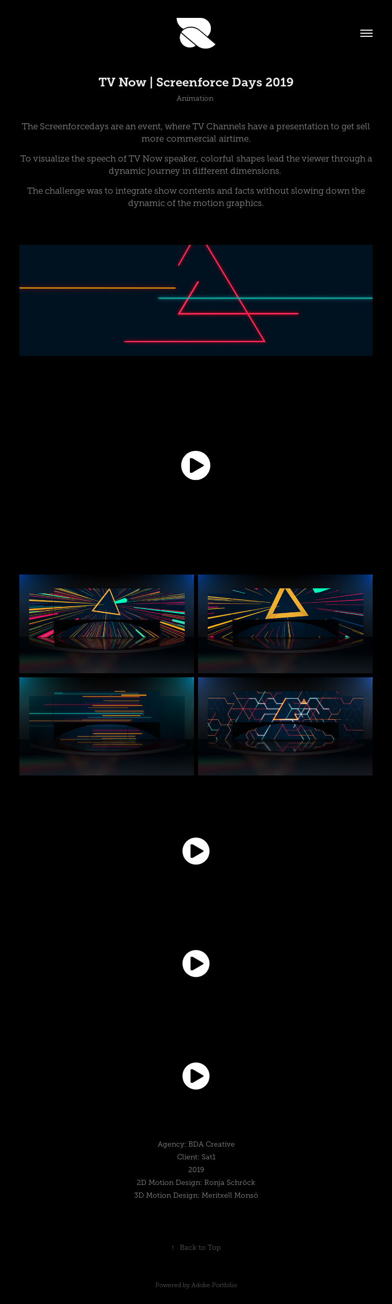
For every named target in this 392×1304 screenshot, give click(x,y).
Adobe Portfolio (214, 1285)
